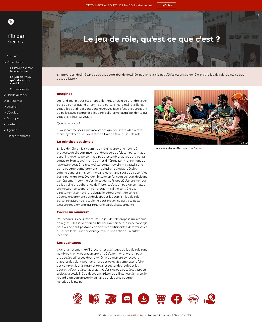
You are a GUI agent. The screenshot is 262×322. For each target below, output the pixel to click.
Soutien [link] (12, 124)
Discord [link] (12, 106)
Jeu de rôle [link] (14, 100)
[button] (258, 15)
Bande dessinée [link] (17, 95)
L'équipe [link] (12, 112)
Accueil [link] (12, 56)
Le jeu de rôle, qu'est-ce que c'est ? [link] (20, 80)
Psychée (197, 148)
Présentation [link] (15, 62)
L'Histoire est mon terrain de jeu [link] (22, 69)
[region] (131, 5)
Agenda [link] (12, 130)
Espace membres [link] (18, 136)
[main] (151, 39)
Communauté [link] (19, 89)
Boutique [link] (13, 118)
